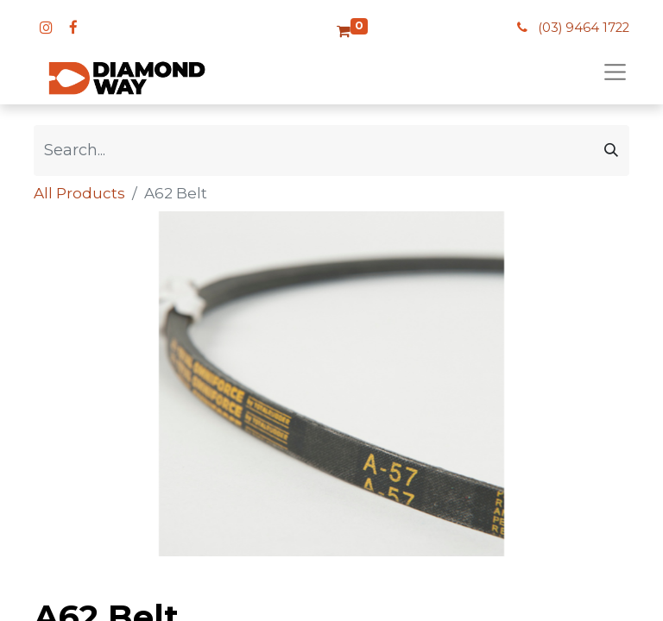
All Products (79, 193)
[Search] (611, 150)
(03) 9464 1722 (583, 27)
